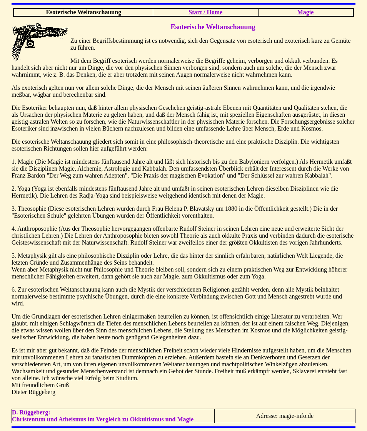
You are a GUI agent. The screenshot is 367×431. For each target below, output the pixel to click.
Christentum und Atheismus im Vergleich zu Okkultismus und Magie (103, 419)
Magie (305, 12)
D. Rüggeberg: (31, 412)
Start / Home (205, 12)
